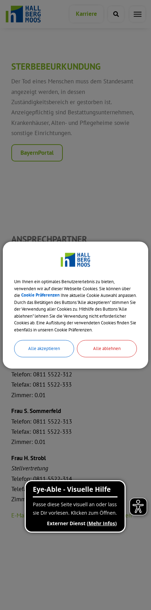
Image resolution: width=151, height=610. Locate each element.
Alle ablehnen (107, 348)
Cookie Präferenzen (40, 295)
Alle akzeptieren (44, 348)
